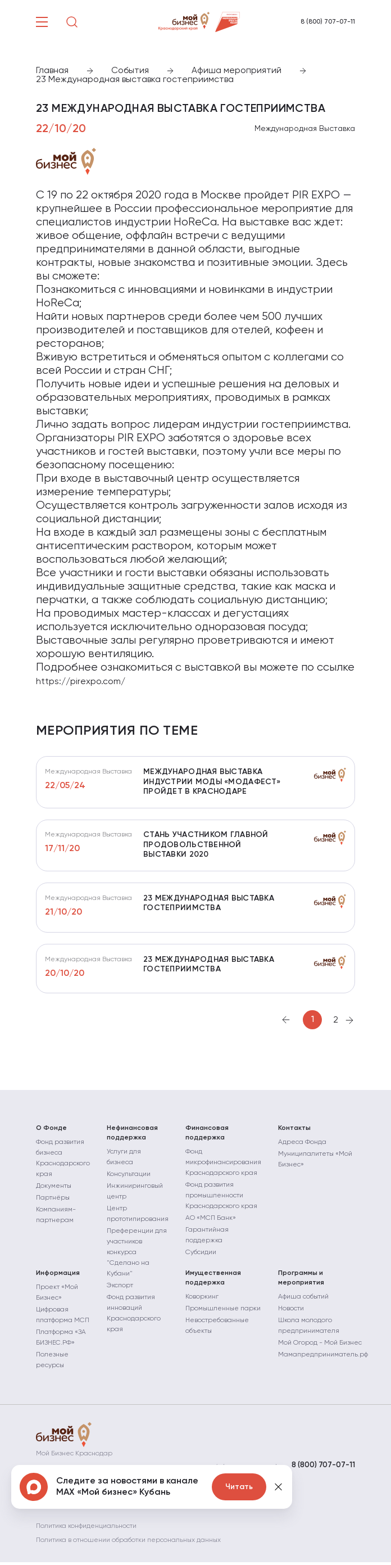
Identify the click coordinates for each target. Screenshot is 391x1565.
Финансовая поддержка (207, 1138)
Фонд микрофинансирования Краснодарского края (223, 1168)
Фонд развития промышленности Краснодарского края (221, 1201)
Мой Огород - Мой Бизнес (320, 1348)
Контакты (294, 1133)
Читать (239, 1487)
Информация (58, 1278)
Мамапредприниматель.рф (323, 1359)
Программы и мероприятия (301, 1283)
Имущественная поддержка (213, 1283)
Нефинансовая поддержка (132, 1138)
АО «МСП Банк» (210, 1223)
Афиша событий (303, 1302)
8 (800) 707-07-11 (328, 22)
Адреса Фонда (302, 1147)
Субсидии (200, 1257)
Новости (291, 1313)
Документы (53, 1191)
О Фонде (51, 1133)
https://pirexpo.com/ (80, 681)
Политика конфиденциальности (86, 1529)
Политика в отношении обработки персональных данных (128, 1543)
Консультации (129, 1179)
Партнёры (53, 1203)
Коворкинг (202, 1302)
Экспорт (120, 1290)
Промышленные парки (223, 1313)
